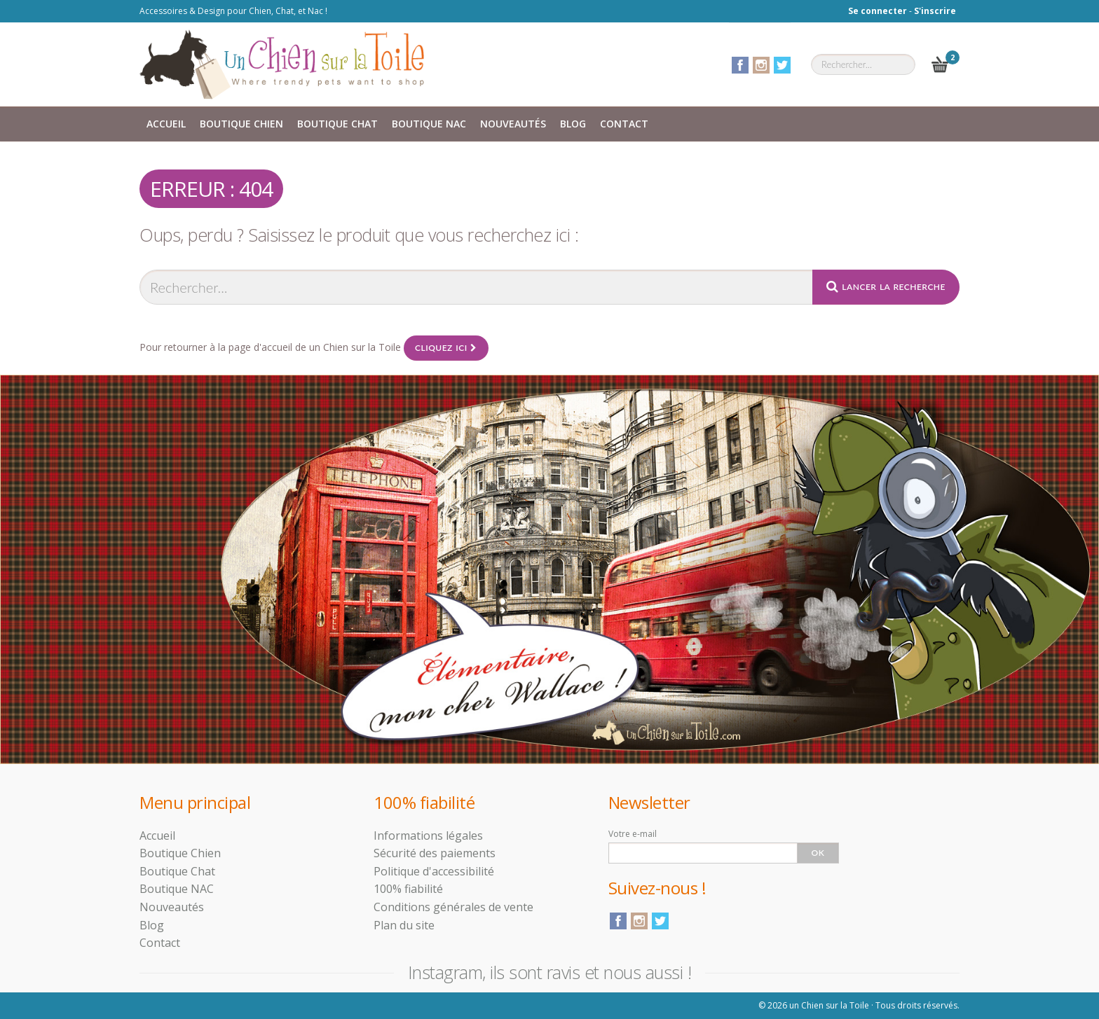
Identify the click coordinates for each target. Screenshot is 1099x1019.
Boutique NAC (429, 123)
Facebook (740, 65)
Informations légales (428, 835)
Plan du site (404, 925)
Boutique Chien (241, 123)
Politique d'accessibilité (434, 871)
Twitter (782, 65)
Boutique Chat (337, 123)
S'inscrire (935, 11)
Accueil (166, 123)
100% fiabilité (408, 888)
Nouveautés (513, 123)
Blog (573, 123)
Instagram (761, 65)
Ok (818, 852)
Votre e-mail (632, 834)
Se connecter (877, 11)
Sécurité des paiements (435, 853)
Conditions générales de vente (453, 907)
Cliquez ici (446, 347)
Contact (624, 123)
